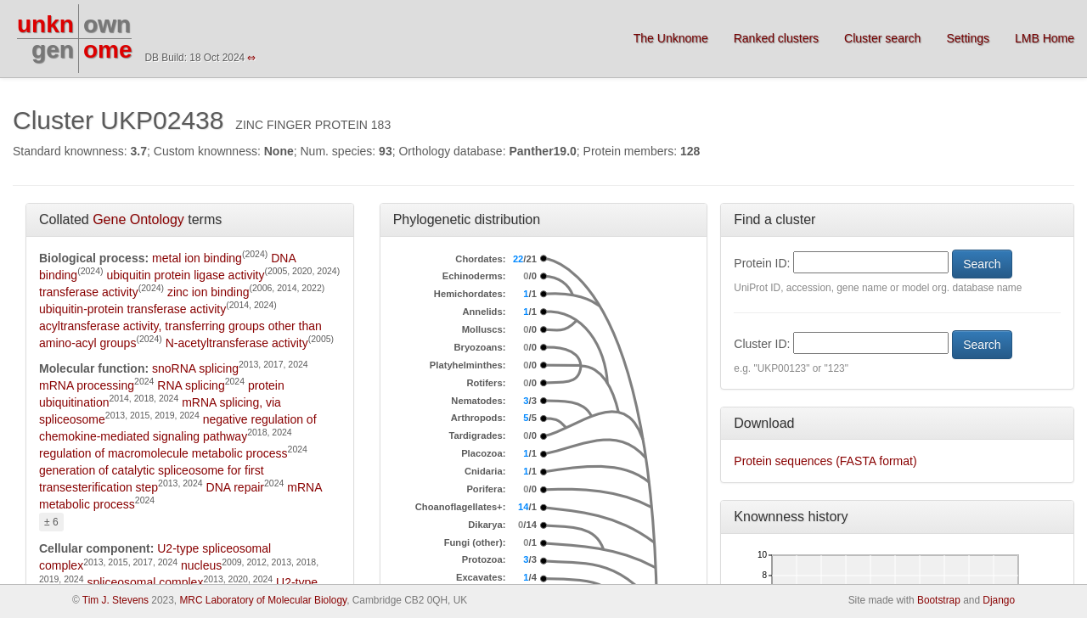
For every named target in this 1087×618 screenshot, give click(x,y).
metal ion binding (197, 258)
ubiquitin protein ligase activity (185, 275)
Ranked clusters (776, 38)
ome (107, 50)
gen (52, 50)
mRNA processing (86, 385)
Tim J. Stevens (115, 600)
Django (999, 600)
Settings (967, 38)
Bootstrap (938, 600)
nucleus (201, 565)
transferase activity (88, 292)
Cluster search (882, 38)
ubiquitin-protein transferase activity (132, 309)
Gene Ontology (138, 219)
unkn (45, 24)
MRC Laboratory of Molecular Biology (262, 600)
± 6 (51, 522)
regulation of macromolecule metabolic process (163, 453)
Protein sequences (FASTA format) (825, 461)
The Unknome (671, 38)
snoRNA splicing (195, 368)
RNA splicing (190, 385)
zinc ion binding (208, 292)
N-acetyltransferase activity (237, 343)
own (107, 24)
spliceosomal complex (145, 582)
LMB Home (1044, 38)
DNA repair (235, 487)
